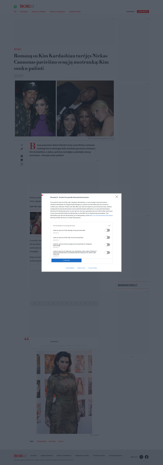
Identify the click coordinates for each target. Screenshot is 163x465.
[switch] (107, 230)
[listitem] (81, 226)
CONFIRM (66, 260)
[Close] (117, 197)
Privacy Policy (92, 268)
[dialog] (81, 232)
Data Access (81, 268)
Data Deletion (70, 268)
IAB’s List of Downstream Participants (101, 215)
